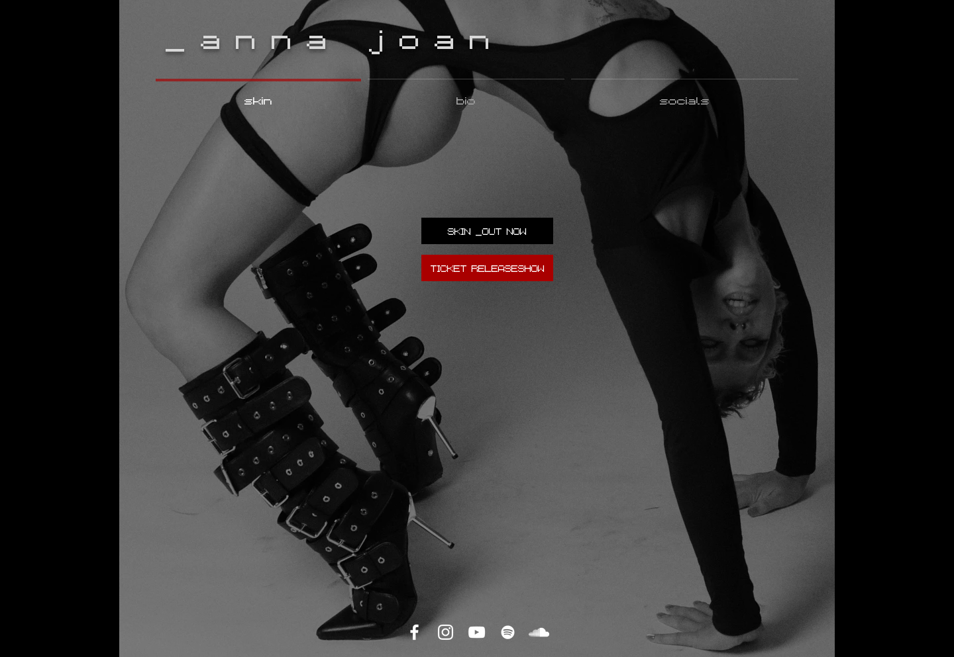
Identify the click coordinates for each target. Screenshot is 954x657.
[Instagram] (445, 632)
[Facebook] (414, 632)
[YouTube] (476, 632)
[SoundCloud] (539, 632)
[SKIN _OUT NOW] (487, 231)
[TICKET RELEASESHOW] (487, 268)
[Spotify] (508, 632)
